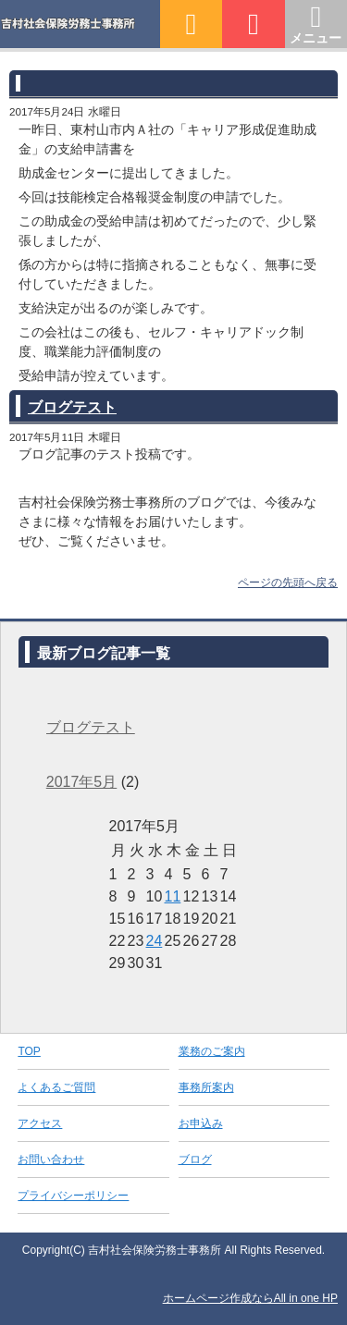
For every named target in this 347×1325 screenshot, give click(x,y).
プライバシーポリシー (73, 1195)
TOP (29, 1051)
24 (154, 941)
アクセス (40, 1123)
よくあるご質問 (56, 1087)
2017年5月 (82, 782)
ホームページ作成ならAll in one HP (250, 1298)
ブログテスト (72, 407)
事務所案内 (206, 1087)
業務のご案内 (212, 1051)
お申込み (201, 1123)
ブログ (195, 1159)
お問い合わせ (51, 1159)
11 (173, 896)
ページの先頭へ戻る (288, 582)
